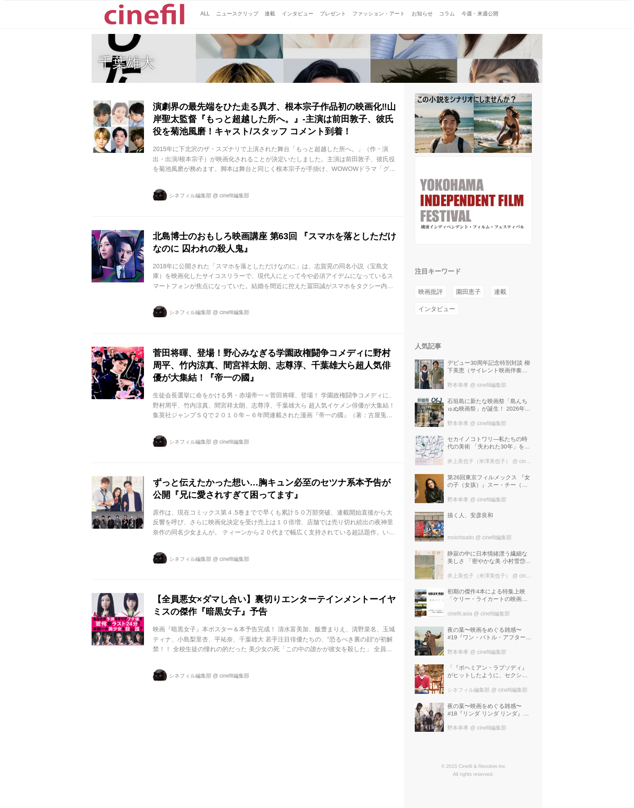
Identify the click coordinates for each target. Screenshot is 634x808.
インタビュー (436, 308)
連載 (500, 291)
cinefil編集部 (234, 196)
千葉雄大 (126, 62)
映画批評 (430, 291)
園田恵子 (468, 291)
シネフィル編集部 (190, 196)
